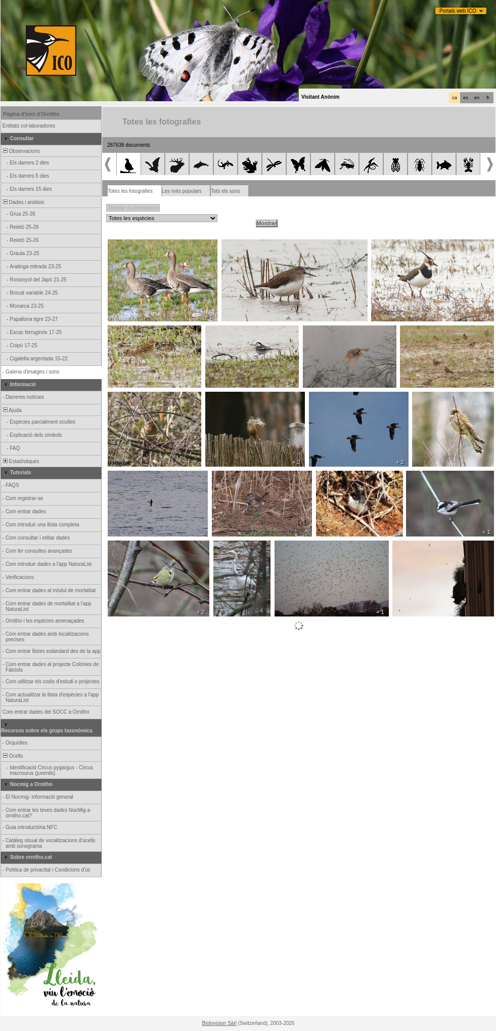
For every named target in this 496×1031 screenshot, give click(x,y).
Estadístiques (20, 461)
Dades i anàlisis (23, 202)
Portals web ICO (457, 11)
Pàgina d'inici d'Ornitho (31, 114)
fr (487, 97)
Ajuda (12, 410)
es (465, 97)
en (476, 97)
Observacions (21, 151)
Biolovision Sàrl (219, 1023)
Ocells (12, 756)
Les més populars (182, 191)
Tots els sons (225, 191)
